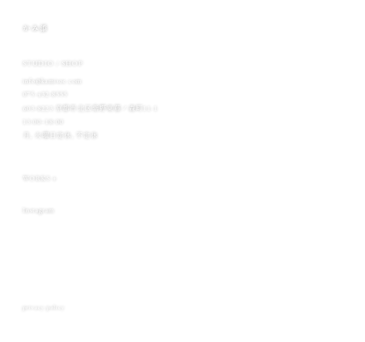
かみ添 (35, 28)
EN (337, 27)
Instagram (42, 210)
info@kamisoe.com (52, 80)
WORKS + (40, 178)
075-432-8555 (45, 94)
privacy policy (44, 307)
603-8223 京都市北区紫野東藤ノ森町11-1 (90, 108)
